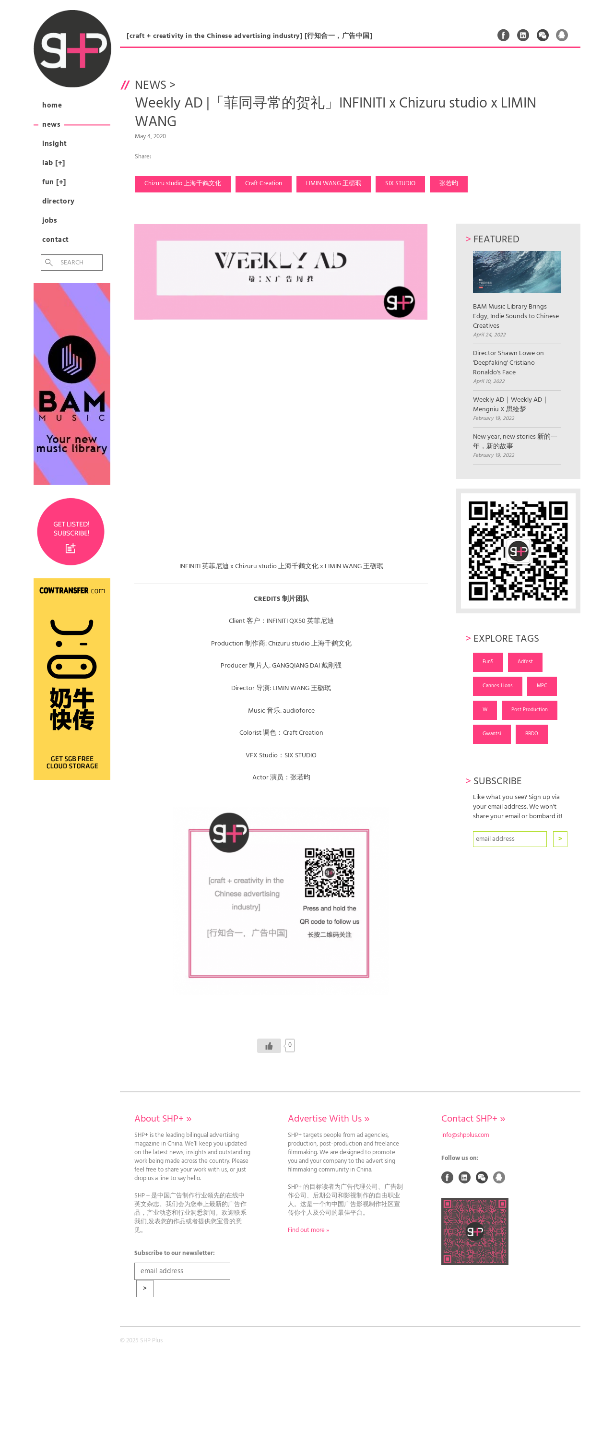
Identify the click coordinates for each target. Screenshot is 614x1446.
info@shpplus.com (465, 1135)
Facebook (503, 35)
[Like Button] (269, 1046)
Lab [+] (53, 163)
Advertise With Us (328, 1119)
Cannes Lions (498, 685)
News (51, 125)
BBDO (531, 733)
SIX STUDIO (400, 184)
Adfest (525, 661)
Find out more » (308, 1230)
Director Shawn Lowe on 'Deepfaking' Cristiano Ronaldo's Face (508, 363)
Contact (55, 240)
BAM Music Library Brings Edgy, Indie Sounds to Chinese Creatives (517, 291)
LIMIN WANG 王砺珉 (333, 184)
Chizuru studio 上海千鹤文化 (182, 184)
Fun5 (488, 661)
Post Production (529, 709)
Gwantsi (492, 733)
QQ (562, 35)
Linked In (523, 35)
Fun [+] (54, 182)
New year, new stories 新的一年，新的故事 (515, 442)
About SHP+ (162, 1119)
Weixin (543, 35)
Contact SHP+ (473, 1119)
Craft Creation (263, 184)
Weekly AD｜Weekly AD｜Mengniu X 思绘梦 (511, 405)
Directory (58, 201)
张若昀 (448, 184)
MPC (542, 685)
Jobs (49, 221)
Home (52, 105)
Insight (54, 144)
